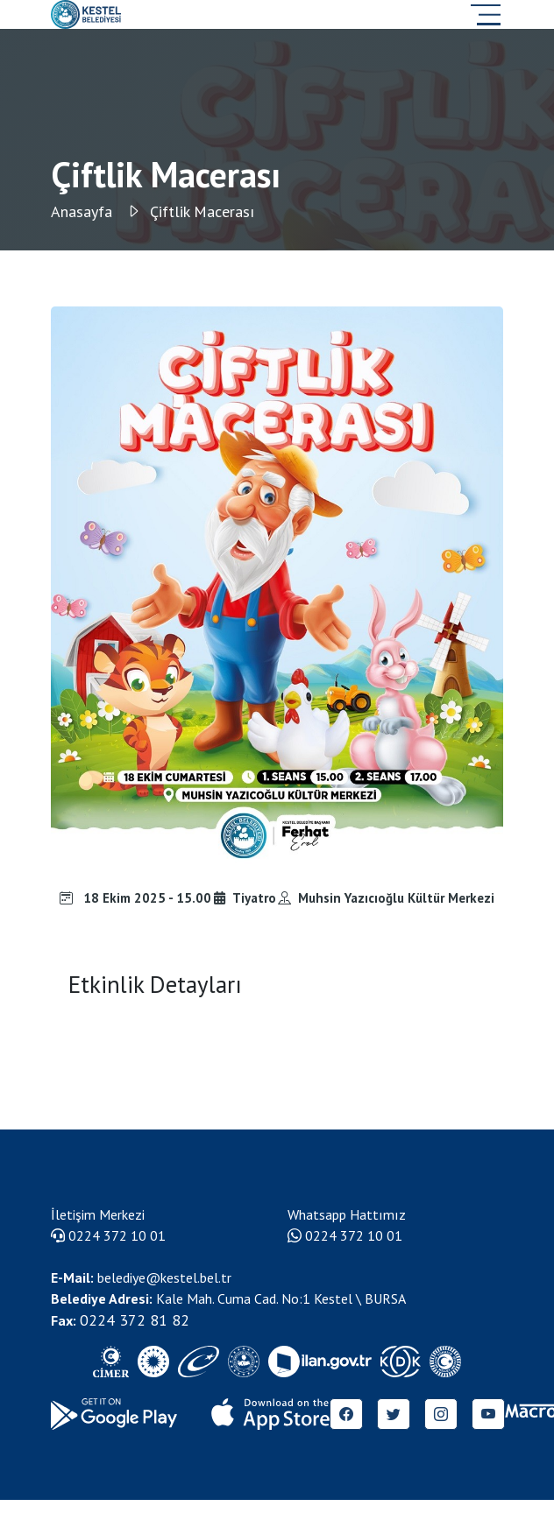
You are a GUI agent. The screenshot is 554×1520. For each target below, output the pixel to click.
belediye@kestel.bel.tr (141, 1277)
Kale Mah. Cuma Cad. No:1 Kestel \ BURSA (228, 1298)
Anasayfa (96, 211)
